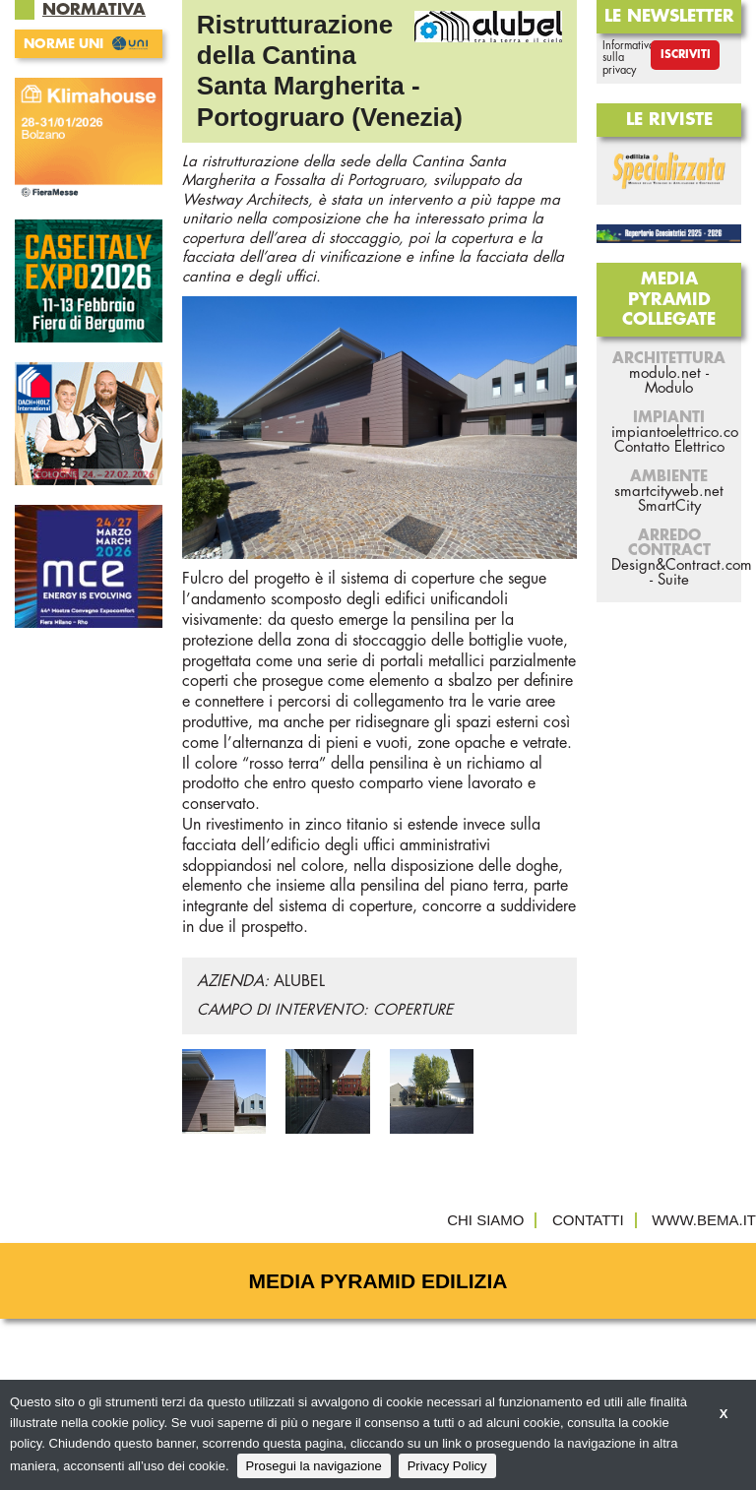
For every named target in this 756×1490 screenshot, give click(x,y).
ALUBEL (299, 981)
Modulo (669, 388)
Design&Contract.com (681, 565)
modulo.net (665, 373)
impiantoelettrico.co (674, 432)
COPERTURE (413, 1010)
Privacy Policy (447, 1466)
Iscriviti (686, 54)
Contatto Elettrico (669, 447)
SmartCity (669, 506)
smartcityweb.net (669, 491)
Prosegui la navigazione (314, 1466)
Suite (673, 580)
